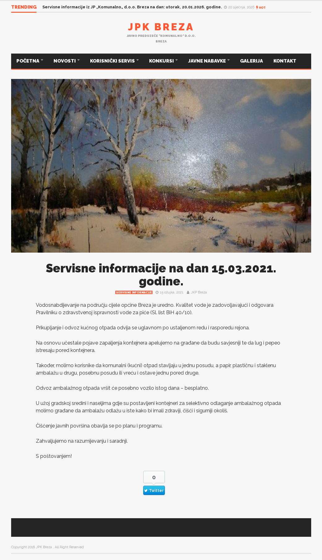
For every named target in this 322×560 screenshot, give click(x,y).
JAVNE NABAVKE (207, 61)
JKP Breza (199, 292)
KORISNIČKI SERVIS (113, 61)
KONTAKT (284, 61)
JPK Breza (161, 27)
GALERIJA (251, 61)
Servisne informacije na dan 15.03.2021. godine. (161, 274)
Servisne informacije (134, 292)
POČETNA (28, 61)
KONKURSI (162, 61)
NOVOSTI (65, 61)
